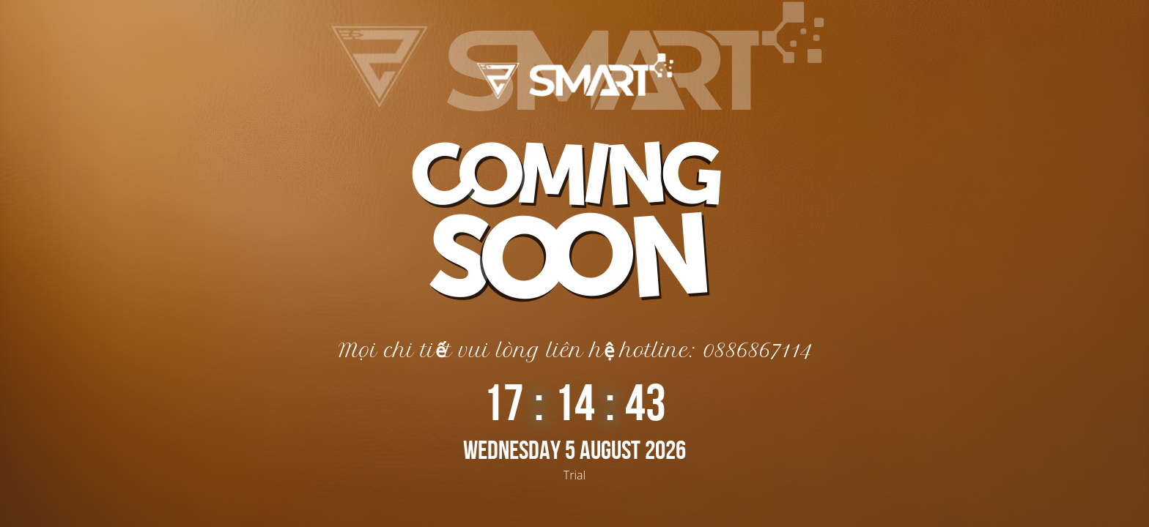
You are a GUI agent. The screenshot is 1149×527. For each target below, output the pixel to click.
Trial (574, 475)
